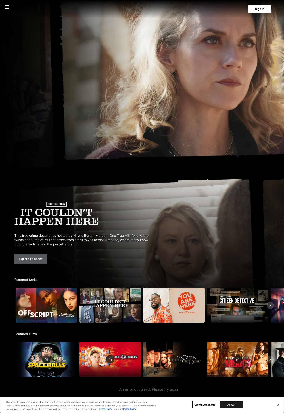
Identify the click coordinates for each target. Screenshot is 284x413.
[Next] (270, 305)
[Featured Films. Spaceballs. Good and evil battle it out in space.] (46, 359)
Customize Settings (204, 404)
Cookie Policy (129, 409)
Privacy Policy (105, 409)
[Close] (278, 405)
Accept (231, 404)
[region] (142, 405)
